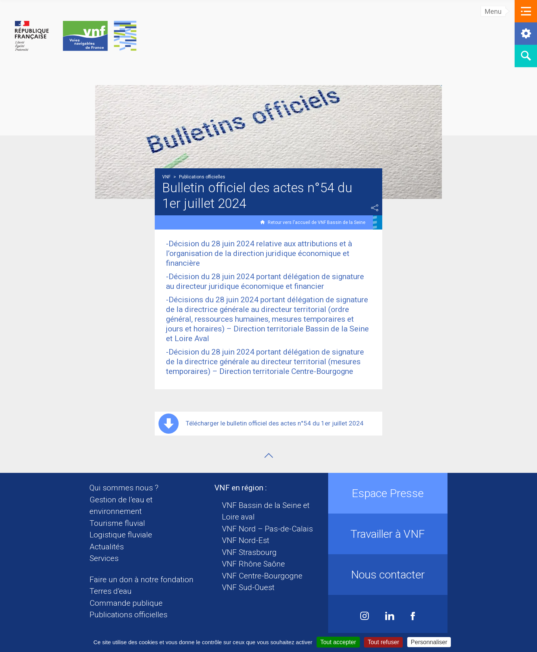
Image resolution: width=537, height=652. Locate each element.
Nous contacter (388, 574)
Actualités (107, 546)
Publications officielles (128, 614)
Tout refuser (383, 642)
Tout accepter (338, 642)
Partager (374, 207)
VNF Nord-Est (245, 540)
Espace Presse (388, 493)
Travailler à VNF (388, 533)
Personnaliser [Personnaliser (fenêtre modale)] (429, 642)
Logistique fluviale (121, 534)
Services (104, 558)
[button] (526, 11)
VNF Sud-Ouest (248, 587)
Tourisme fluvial (117, 523)
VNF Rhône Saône (253, 563)
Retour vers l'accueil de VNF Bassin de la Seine (316, 222)
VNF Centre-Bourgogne (262, 575)
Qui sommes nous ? (124, 487)
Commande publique (126, 603)
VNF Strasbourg (249, 552)
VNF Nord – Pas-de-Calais (267, 528)
